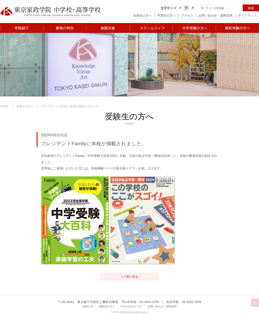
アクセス (187, 15)
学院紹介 (21, 28)
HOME (4, 106)
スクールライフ (150, 28)
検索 (251, 8)
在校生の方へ (142, 15)
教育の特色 (64, 28)
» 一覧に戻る (129, 276)
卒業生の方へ (166, 15)
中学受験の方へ (193, 28)
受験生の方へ (25, 106)
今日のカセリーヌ (131, 306)
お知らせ (87, 306)
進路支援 (107, 28)
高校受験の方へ (237, 28)
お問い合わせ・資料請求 (215, 15)
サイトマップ (247, 15)
